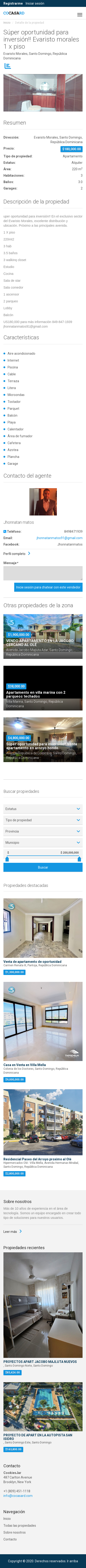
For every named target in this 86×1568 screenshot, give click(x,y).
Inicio (6, 22)
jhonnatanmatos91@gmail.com (60, 538)
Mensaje (10, 563)
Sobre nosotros (14, 1532)
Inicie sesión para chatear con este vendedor (48, 587)
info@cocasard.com (18, 1496)
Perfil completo (14, 554)
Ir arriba (72, 1561)
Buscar (43, 867)
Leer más (10, 1232)
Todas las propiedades (19, 1525)
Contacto (10, 1539)
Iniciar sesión (35, 3)
